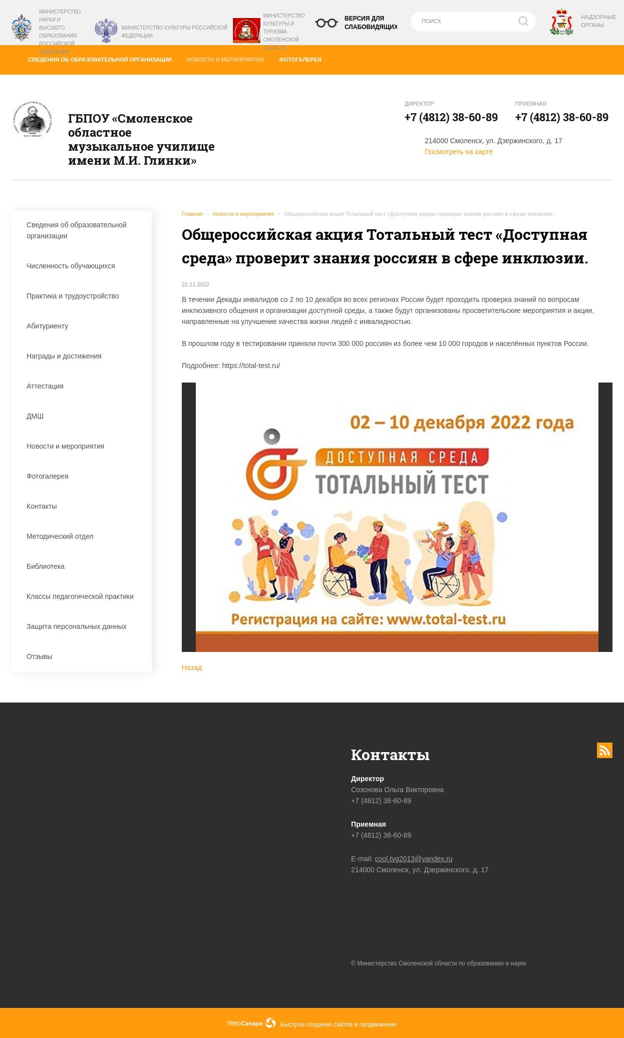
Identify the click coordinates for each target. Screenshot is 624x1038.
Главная (192, 214)
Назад (192, 667)
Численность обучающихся (84, 266)
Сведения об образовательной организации (103, 57)
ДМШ (84, 416)
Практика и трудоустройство (84, 296)
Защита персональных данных (84, 626)
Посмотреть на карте (459, 152)
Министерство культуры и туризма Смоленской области (283, 32)
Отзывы (84, 656)
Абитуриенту (84, 326)
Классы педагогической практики (84, 596)
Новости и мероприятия (229, 57)
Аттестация (84, 386)
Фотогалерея (304, 57)
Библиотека (84, 566)
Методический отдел (84, 536)
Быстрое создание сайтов (316, 1024)
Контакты (84, 506)
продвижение (378, 1024)
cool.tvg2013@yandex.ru (414, 859)
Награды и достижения (84, 356)
